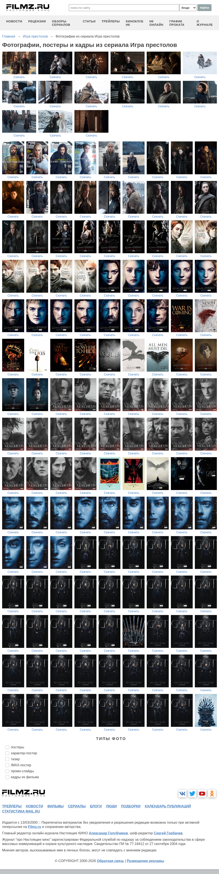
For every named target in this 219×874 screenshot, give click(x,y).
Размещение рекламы (145, 861)
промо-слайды (22, 771)
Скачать (19, 77)
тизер (15, 759)
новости (14, 21)
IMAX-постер (21, 765)
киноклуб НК (134, 23)
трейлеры (111, 21)
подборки (131, 806)
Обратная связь (110, 861)
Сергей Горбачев (168, 833)
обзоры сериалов (61, 23)
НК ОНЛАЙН (156, 23)
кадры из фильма (25, 777)
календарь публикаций (168, 806)
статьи (89, 21)
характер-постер (24, 753)
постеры (17, 747)
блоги (96, 806)
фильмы (55, 806)
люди (111, 806)
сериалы (77, 806)
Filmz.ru (34, 827)
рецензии (37, 21)
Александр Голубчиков (108, 833)
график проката (177, 23)
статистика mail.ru (21, 811)
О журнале (205, 23)
